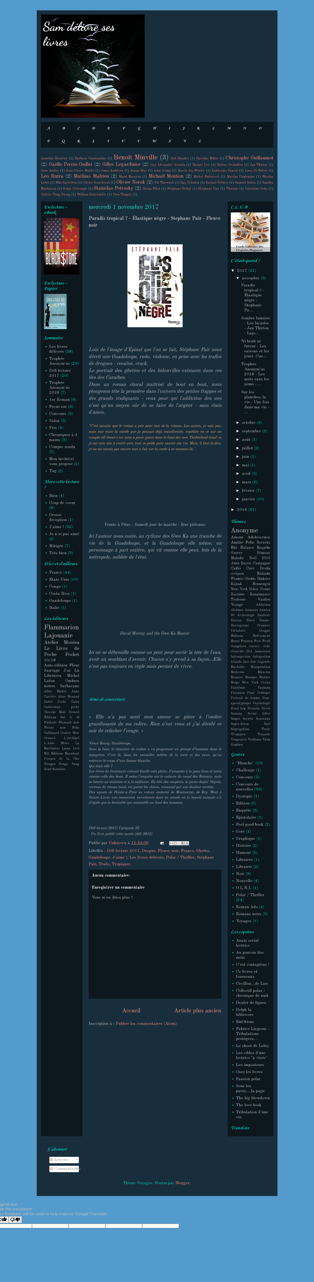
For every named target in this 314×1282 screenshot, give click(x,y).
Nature (264, 677)
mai (246, 465)
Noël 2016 (259, 558)
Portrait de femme (245, 698)
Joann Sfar (138, 170)
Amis (235, 563)
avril (247, 474)
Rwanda (253, 708)
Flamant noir (69, 722)
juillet (248, 448)
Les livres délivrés (147, 857)
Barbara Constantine (90, 158)
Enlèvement (261, 636)
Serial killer (259, 713)
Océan (265, 682)
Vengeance (239, 739)
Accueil (131, 1011)
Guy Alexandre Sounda (167, 165)
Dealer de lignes (251, 1003)
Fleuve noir (168, 851)
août (247, 440)
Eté (234, 548)
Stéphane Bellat (179, 188)
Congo (55, 587)
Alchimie (237, 610)
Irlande (236, 662)
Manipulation (260, 667)
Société (248, 719)
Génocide (237, 651)
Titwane (232, 188)
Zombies (237, 744)
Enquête (263, 548)
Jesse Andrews (112, 170)
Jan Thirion (258, 165)
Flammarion (61, 627)
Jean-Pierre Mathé (80, 170)
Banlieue (263, 615)
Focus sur (58, 407)
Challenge (245, 770)
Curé (250, 568)
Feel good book (250, 825)
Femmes (247, 641)
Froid (266, 641)
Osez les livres (249, 1072)
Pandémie (238, 687)
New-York (239, 589)
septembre (252, 431)
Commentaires (65, 1169)
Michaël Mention (165, 176)
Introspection (240, 656)
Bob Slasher (180, 158)
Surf (267, 724)
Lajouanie (58, 636)
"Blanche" (245, 763)
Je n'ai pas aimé (64, 534)
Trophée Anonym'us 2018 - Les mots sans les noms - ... (255, 374)
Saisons (236, 713)
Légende (263, 662)
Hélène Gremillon (230, 165)
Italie (54, 608)
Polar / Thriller (180, 857)
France (187, 851)
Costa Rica (59, 594)
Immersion (262, 651)
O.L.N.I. (244, 888)
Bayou (246, 563)
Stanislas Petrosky (113, 188)
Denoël (74, 712)
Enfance (247, 548)
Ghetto (202, 851)
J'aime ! (119, 857)
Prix (53, 428)
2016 (242, 510)
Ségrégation (240, 729)
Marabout (72, 753)
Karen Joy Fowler (191, 170)
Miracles (264, 672)
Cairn (75, 702)
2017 (242, 271)
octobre (249, 423)
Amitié (237, 542)
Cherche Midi (55, 712)
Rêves (265, 708)
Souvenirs (263, 719)
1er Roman (59, 400)
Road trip (238, 708)
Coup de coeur (62, 503)
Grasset (50, 738)
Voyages (243, 921)
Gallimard (51, 733)
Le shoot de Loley (252, 1046)
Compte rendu (62, 447)
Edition (242, 803)
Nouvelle (244, 881)
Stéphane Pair (208, 188)
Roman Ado (247, 907)
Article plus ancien (197, 1011)
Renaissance (260, 594)
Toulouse (238, 599)
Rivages (50, 764)
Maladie (237, 558)
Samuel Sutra (245, 182)
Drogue (148, 851)
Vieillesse (254, 739)
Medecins (237, 672)
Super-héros (240, 724)
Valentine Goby (256, 188)
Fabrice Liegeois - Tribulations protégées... (252, 1034)
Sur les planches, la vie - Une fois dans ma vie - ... (255, 402)
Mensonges (261, 584)
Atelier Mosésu (61, 642)
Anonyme (244, 530)
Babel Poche (55, 702)
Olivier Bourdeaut (96, 182)
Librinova (52, 676)
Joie (253, 662)
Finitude (50, 722)
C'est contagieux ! (252, 965)
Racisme (238, 594)
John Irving (162, 170)
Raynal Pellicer (217, 182)
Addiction (263, 605)
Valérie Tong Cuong (55, 194)
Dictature (238, 631)
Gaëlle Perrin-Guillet (70, 164)
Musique (251, 677)
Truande (263, 734)
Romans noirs (248, 914)
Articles (59, 1160)
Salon (54, 421)
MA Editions (53, 753)
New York (250, 682)
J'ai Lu (71, 671)
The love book (248, 1105)
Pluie (251, 693)
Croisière (263, 625)
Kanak (236, 584)
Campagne (261, 563)
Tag (52, 471)
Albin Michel (55, 691)
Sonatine (59, 769)
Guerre (236, 553)
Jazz (246, 662)
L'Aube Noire (56, 743)
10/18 (50, 660)
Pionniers (238, 693)
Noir (240, 874)
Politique (263, 693)
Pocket (72, 654)
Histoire (263, 579)
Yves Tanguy (122, 194)
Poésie (265, 589)
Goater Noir (70, 733)
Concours (57, 414)
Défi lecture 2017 (123, 851)
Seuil (47, 769)
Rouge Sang (69, 764)
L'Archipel (71, 738)
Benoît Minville (136, 157)
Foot (257, 641)
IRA (249, 651)
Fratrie (237, 579)
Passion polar (248, 1079)
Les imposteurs (250, 1065)
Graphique (245, 839)
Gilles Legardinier (121, 164)
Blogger (182, 1183)
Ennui (235, 641)
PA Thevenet (164, 182)
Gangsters (238, 646)
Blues (250, 620)
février (249, 491)
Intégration (261, 656)
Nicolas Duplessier (241, 176)
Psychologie (261, 703)
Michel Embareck (206, 176)
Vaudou (264, 599)
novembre (251, 278)
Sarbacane (69, 686)
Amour (237, 537)
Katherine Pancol (225, 170)
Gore (240, 832)
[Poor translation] (15, 1219)
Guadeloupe (99, 857)
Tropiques (121, 864)
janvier (249, 499)
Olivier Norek (130, 182)
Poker (254, 589)
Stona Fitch (151, 188)
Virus (266, 739)
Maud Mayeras (130, 176)
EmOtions (245, 1022)
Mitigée (56, 546)
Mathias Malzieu (91, 176)
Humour (263, 553)
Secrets (263, 542)
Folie (249, 542)
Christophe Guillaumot (249, 158)
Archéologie (246, 615)
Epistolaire (246, 817)
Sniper (235, 719)
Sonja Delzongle (75, 188)
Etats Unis (59, 580)
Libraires (244, 860)
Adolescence (258, 537)
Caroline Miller (207, 158)
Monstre (237, 677)
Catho (236, 568)
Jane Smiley (50, 170)
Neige (235, 682)
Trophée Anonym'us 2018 (59, 388)
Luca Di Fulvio (256, 170)
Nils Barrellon (66, 182)
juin (246, 457)
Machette (238, 667)
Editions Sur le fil (61, 717)
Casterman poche (61, 707)
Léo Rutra (52, 176)
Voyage (237, 605)
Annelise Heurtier (54, 158)
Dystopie (244, 796)
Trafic (104, 864)
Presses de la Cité (61, 759)
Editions (237, 636)
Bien (53, 496)
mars (247, 482)
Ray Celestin (189, 182)
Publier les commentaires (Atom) (146, 1024)
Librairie (244, 867)
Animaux (251, 610)
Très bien (58, 553)
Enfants (263, 574)
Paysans (264, 687)
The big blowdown (253, 1098)
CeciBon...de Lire (252, 984)
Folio (75, 727)
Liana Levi (70, 748)
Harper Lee (201, 165)
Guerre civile (259, 646)
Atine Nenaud (68, 696)
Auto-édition (55, 665)
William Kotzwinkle (91, 194)
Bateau (236, 620)
